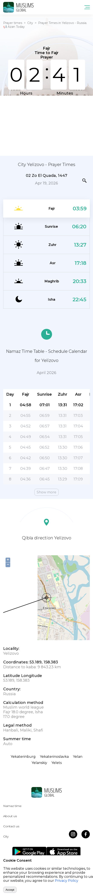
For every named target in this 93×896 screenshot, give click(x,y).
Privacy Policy (66, 881)
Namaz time (12, 806)
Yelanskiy (39, 763)
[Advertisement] (46, 125)
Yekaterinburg (23, 757)
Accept (10, 889)
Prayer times (12, 23)
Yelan (77, 757)
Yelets (56, 763)
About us (10, 816)
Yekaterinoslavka (54, 757)
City (30, 23)
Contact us (11, 826)
